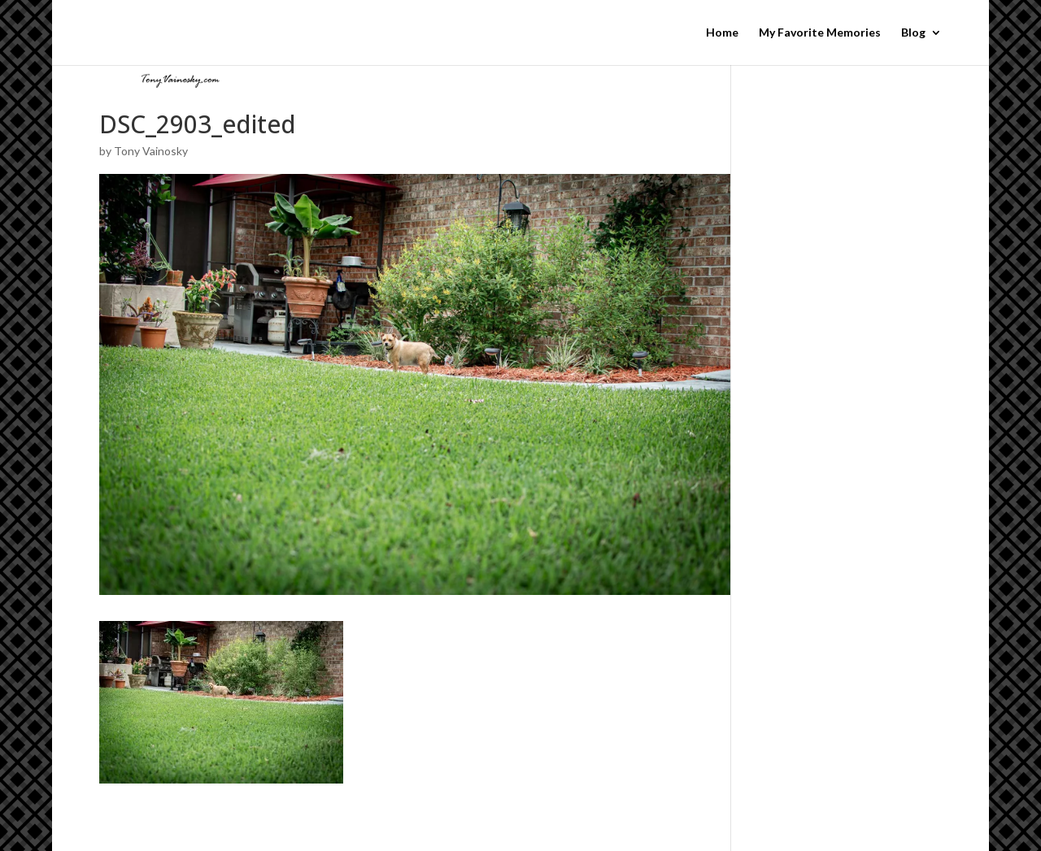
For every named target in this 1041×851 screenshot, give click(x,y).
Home (722, 33)
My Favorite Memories (820, 33)
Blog (913, 33)
